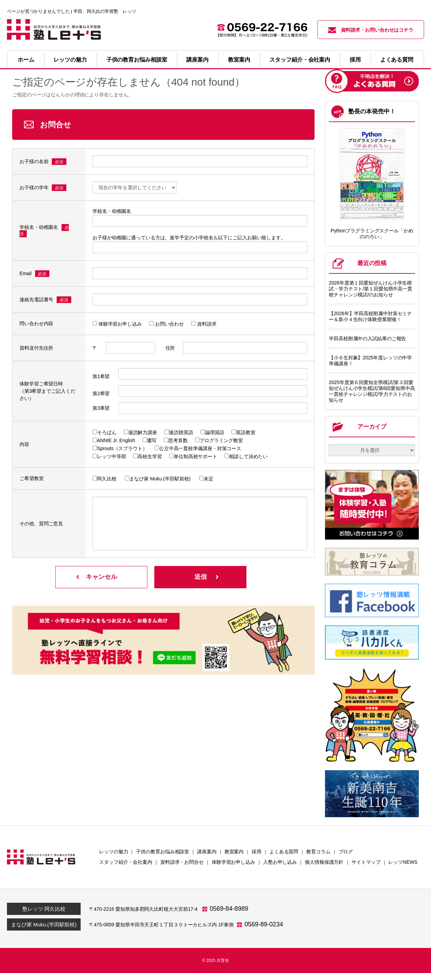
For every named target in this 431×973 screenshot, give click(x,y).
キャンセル (101, 576)
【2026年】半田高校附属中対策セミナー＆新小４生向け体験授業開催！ (370, 316)
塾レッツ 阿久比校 (43, 909)
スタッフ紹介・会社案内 (299, 60)
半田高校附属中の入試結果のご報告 (367, 338)
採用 (355, 60)
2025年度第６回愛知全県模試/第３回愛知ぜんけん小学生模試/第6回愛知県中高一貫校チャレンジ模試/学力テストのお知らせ (372, 391)
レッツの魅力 (70, 60)
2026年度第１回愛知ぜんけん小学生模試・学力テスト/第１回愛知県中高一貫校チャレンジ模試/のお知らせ (370, 288)
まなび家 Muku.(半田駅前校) (43, 924)
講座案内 (197, 60)
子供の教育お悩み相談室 (136, 60)
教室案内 (239, 60)
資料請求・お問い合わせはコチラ (371, 30)
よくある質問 (396, 60)
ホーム (26, 60)
